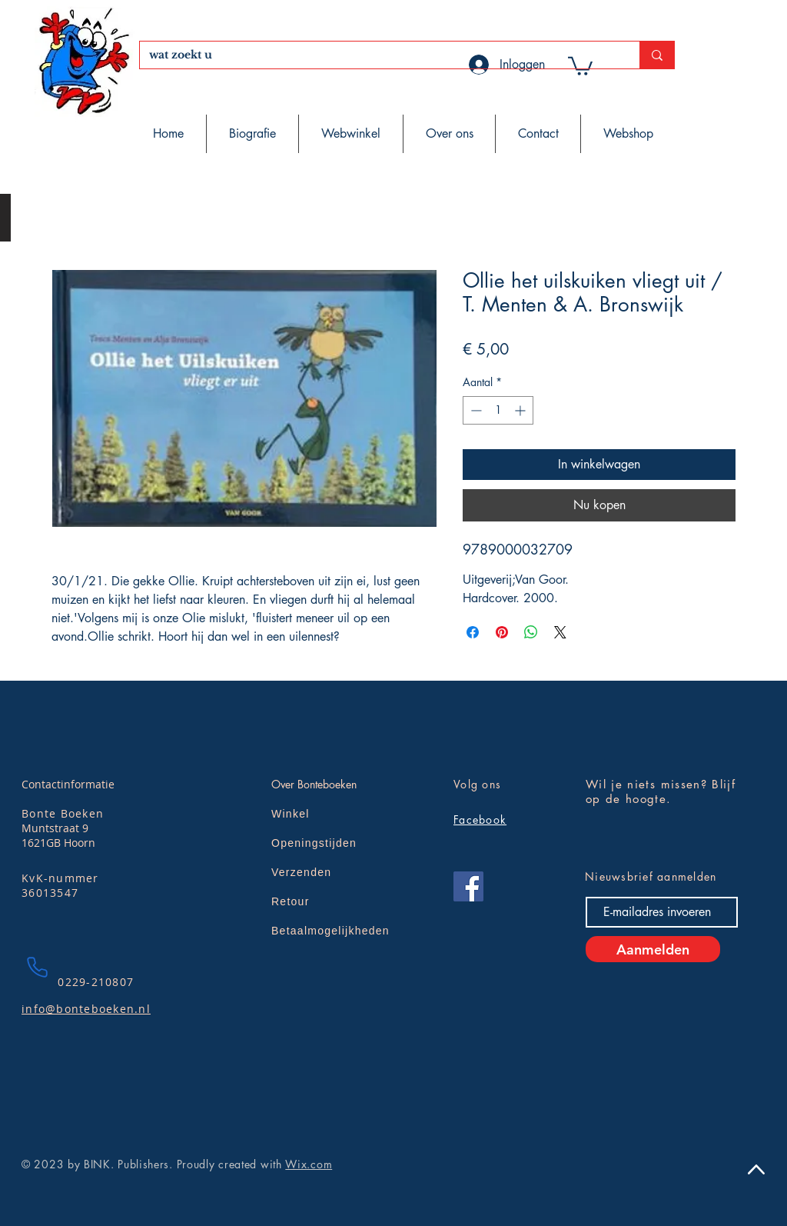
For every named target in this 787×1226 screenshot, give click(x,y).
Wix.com (308, 1164)
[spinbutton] (498, 410)
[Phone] (37, 966)
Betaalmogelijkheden (330, 930)
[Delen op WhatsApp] (531, 632)
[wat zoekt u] (378, 55)
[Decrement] (474, 410)
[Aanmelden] (653, 949)
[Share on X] (560, 632)
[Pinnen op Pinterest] (502, 632)
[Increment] (521, 410)
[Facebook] (468, 886)
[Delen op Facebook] (472, 632)
